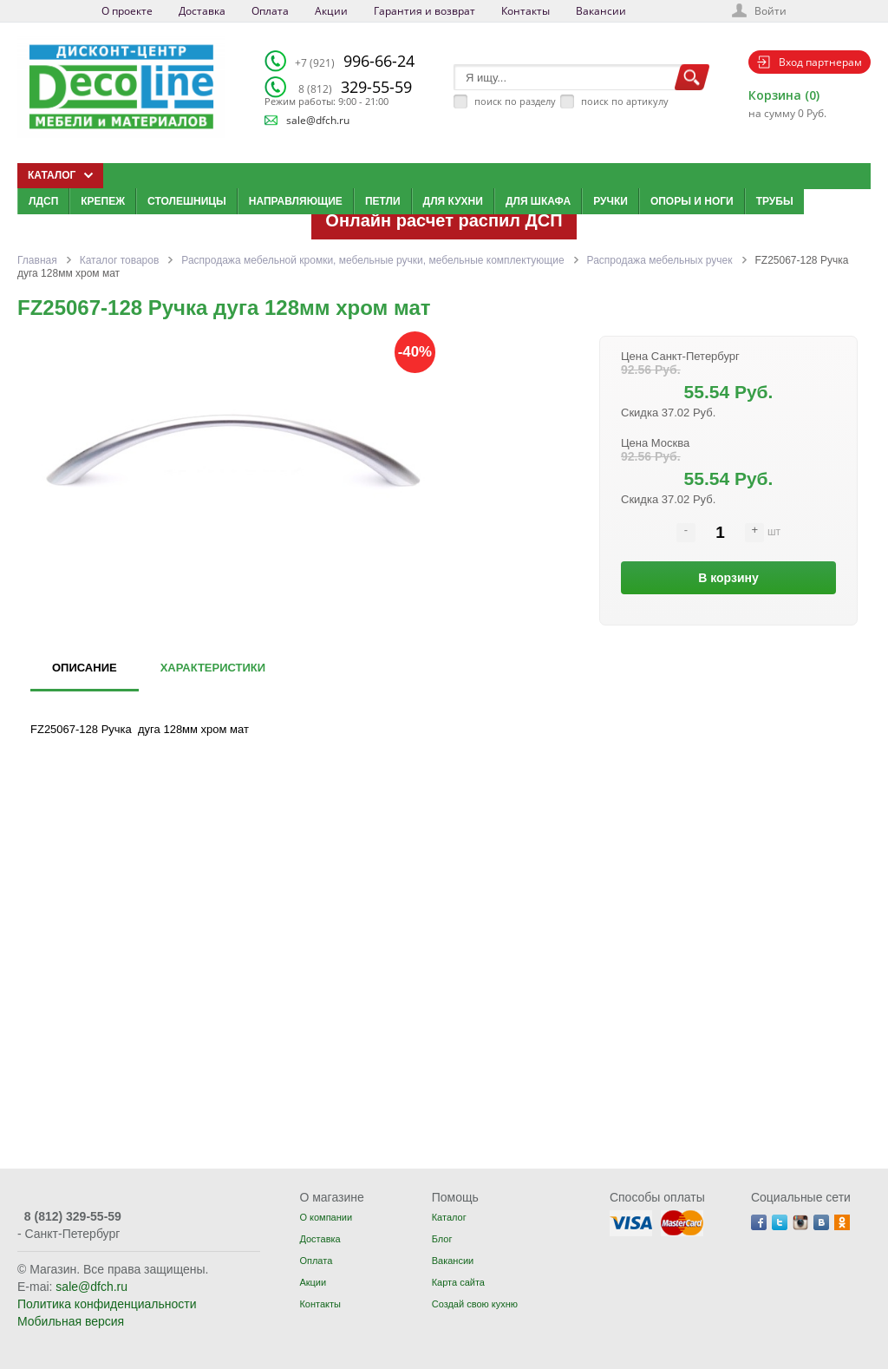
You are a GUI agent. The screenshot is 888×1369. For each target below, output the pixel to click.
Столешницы (186, 201)
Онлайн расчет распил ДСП (443, 220)
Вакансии (601, 10)
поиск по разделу (515, 101)
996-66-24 (355, 60)
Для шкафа (538, 201)
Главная (37, 260)
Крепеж (103, 201)
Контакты (525, 10)
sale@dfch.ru (317, 120)
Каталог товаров (120, 260)
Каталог (449, 1217)
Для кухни (453, 201)
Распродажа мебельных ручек (660, 260)
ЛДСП (43, 201)
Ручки (610, 201)
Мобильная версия (70, 1321)
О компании (325, 1217)
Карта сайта (458, 1282)
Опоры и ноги (692, 201)
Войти (770, 10)
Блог (442, 1239)
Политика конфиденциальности (107, 1304)
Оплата (270, 10)
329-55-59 (355, 86)
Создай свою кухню (475, 1304)
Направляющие (296, 201)
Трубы (774, 201)
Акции (331, 10)
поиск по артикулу (625, 101)
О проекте (127, 10)
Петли (383, 201)
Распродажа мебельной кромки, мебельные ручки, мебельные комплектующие (372, 260)
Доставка (202, 10)
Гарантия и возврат (424, 10)
